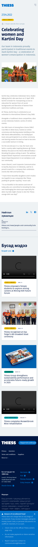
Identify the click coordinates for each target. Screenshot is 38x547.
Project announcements (11, 417)
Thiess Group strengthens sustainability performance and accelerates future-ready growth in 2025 (19, 379)
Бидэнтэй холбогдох (28, 443)
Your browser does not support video (19, 267)
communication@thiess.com (15, 543)
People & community (8, 19)
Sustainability (8, 371)
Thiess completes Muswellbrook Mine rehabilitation (18, 422)
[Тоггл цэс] (35, 4)
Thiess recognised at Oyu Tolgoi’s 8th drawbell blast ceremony (16, 334)
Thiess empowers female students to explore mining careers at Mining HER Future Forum (17, 289)
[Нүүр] (8, 3)
